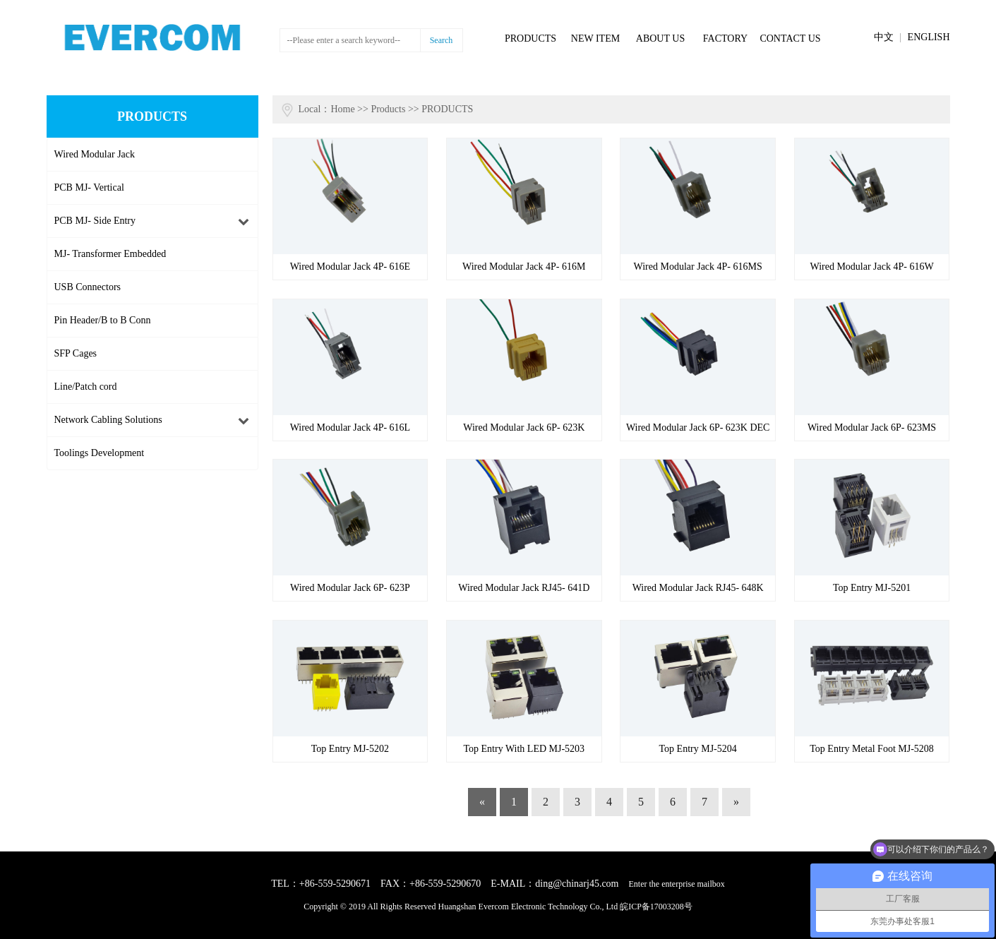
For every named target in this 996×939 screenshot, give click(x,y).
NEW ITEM (595, 38)
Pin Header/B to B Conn (102, 320)
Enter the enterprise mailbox (677, 884)
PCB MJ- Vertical (89, 187)
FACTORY (725, 38)
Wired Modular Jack (95, 154)
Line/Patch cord (85, 386)
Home (342, 109)
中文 (884, 37)
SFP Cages (75, 353)
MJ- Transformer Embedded (110, 254)
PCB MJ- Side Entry (95, 220)
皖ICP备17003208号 (656, 906)
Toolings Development (99, 453)
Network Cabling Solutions (108, 419)
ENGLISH (929, 37)
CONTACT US (790, 38)
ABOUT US (660, 38)
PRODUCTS (530, 38)
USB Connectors (87, 287)
